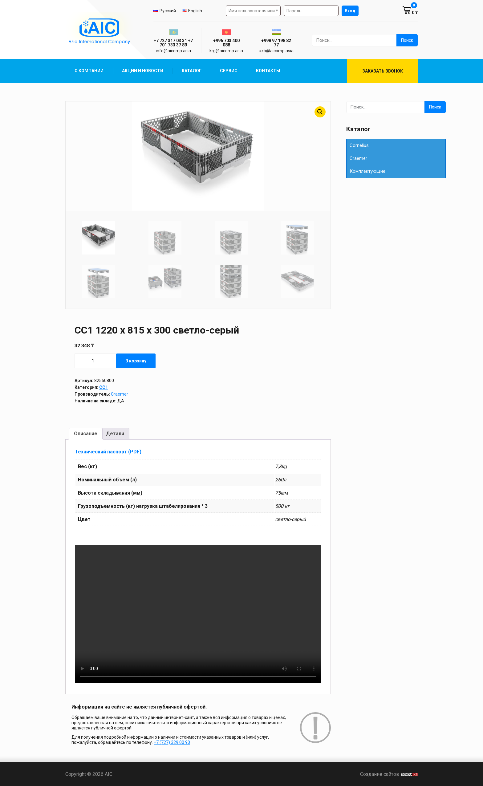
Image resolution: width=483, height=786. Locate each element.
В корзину (135, 360)
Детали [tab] (115, 433)
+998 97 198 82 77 (276, 42)
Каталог (191, 70)
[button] (320, 111)
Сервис (228, 70)
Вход (350, 10)
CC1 (103, 387)
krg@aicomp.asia (226, 50)
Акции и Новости (142, 70)
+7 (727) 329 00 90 (172, 742)
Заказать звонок (382, 71)
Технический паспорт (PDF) (108, 451)
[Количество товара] (95, 360)
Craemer (119, 393)
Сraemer (358, 158)
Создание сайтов (389, 774)
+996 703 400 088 (226, 42)
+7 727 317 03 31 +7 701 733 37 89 (173, 42)
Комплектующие (367, 171)
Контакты (268, 70)
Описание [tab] (85, 433)
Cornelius (359, 145)
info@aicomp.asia (173, 50)
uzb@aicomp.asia (276, 50)
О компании (89, 70)
